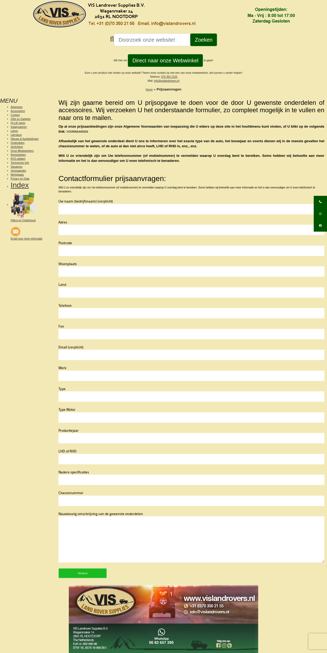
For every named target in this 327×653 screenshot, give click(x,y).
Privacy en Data (20, 178)
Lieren (14, 130)
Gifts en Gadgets (21, 119)
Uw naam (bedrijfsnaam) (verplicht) (191, 219)
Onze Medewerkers (22, 150)
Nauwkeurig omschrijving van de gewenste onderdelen (191, 551)
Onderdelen (17, 142)
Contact (15, 115)
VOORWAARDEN (77, 131)
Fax (191, 344)
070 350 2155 (169, 76)
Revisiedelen (18, 154)
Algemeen (17, 107)
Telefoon (191, 323)
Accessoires (18, 111)
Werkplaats (17, 174)
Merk (191, 385)
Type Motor (191, 427)
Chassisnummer (191, 510)
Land (191, 302)
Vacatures (16, 166)
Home (149, 89)
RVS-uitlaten (18, 158)
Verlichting (17, 146)
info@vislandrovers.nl (167, 80)
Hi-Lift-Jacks (18, 123)
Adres (191, 240)
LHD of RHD (191, 469)
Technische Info (20, 162)
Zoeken (204, 40)
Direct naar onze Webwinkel (165, 60)
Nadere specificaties (191, 490)
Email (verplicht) (191, 365)
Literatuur (16, 134)
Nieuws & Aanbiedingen (25, 138)
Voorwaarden (18, 170)
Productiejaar (191, 448)
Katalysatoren (19, 127)
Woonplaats (191, 281)
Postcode (191, 260)
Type (191, 406)
